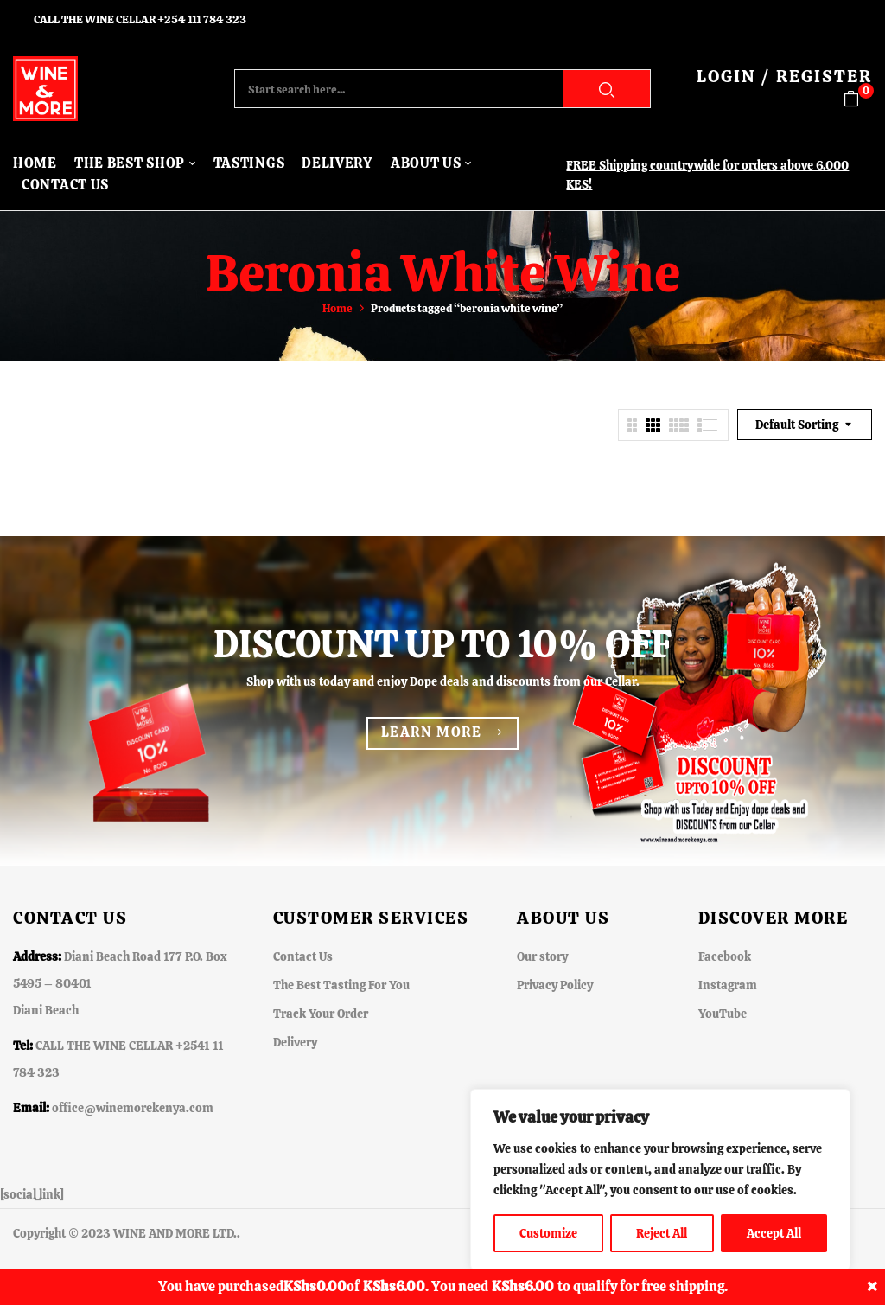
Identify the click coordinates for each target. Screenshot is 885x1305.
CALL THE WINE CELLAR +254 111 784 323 (140, 19)
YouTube (722, 1013)
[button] (858, 99)
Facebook (724, 956)
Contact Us (303, 956)
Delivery (295, 1042)
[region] (660, 1179)
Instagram (727, 985)
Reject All (661, 1233)
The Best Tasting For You (341, 985)
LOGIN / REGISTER (784, 76)
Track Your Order (320, 1013)
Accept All (774, 1233)
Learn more (431, 732)
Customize (548, 1233)
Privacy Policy (555, 985)
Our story (542, 956)
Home (337, 308)
